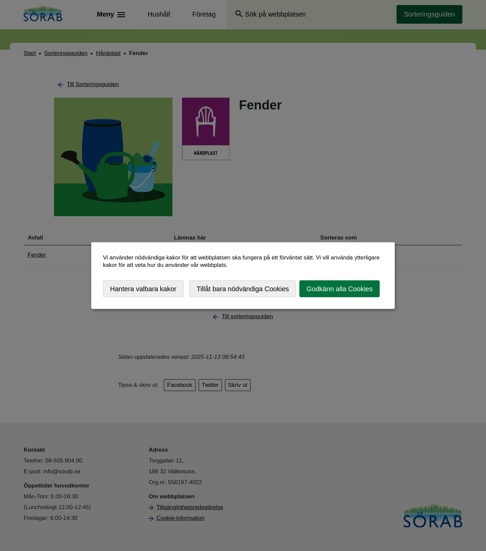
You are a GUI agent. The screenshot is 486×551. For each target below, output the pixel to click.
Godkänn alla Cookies (339, 288)
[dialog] (243, 275)
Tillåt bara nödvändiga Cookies (242, 288)
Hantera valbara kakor (143, 288)
